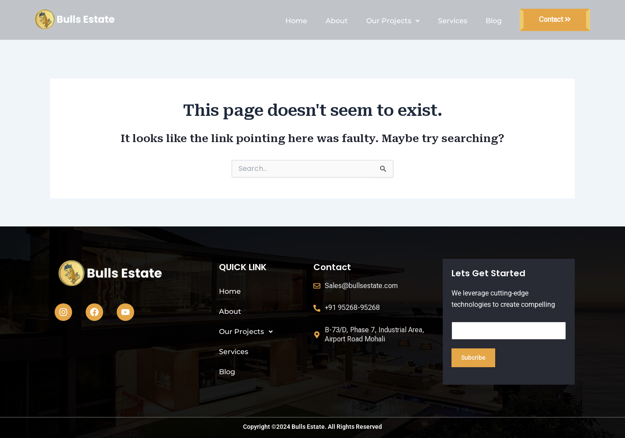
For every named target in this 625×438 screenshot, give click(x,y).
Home (296, 21)
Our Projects (393, 21)
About (337, 21)
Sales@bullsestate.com (361, 286)
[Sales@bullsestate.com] (316, 285)
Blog (494, 21)
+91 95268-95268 (352, 307)
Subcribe (473, 357)
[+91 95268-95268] (316, 308)
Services (452, 21)
